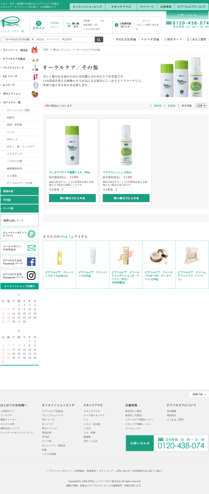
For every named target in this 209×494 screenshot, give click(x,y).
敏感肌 (87, 436)
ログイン (54, 27)
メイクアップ (14, 153)
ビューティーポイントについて (16, 432)
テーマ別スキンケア (94, 415)
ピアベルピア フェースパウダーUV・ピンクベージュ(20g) (159, 276)
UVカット (12, 139)
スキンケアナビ (92, 411)
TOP (45, 49)
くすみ (87, 428)
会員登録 (54, 23)
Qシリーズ (47, 424)
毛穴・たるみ (91, 441)
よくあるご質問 (175, 419)
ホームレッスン (133, 428)
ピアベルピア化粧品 (52, 411)
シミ (86, 419)
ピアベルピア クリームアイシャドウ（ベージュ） (192, 276)
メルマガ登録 (49, 454)
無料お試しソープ (9, 428)
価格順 (158, 105)
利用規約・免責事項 (85, 471)
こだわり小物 (14, 161)
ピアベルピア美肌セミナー (139, 419)
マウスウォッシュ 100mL (117, 172)
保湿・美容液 (14, 124)
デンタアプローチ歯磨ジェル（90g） (70, 172)
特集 (44, 449)
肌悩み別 (46, 432)
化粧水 (10, 117)
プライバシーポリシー (60, 471)
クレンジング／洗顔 (18, 110)
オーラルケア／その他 (19, 182)
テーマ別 (46, 441)
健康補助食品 (14, 168)
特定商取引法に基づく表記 (147, 471)
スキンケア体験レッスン (138, 424)
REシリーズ (48, 419)
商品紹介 (171, 415)
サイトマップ (106, 471)
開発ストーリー (8, 419)
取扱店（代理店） (134, 415)
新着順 (171, 105)
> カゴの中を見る (91, 29)
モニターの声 (7, 424)
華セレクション (62, 49)
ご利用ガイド (7, 411)
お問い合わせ (123, 471)
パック (10, 132)
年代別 (45, 436)
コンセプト (6, 415)
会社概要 (171, 411)
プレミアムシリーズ (52, 415)
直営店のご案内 (133, 411)
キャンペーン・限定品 (53, 445)
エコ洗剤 (12, 175)
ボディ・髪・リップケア (21, 146)
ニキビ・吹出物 (92, 424)
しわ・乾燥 (89, 432)
